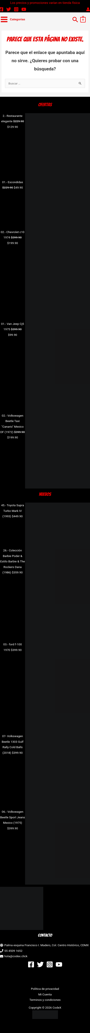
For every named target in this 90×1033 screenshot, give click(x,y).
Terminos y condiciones (45, 999)
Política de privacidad (45, 988)
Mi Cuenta (45, 994)
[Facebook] (31, 964)
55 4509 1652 (13, 950)
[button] (75, 19)
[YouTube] (23, 9)
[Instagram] (16, 9)
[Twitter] (8, 9)
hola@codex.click (15, 956)
